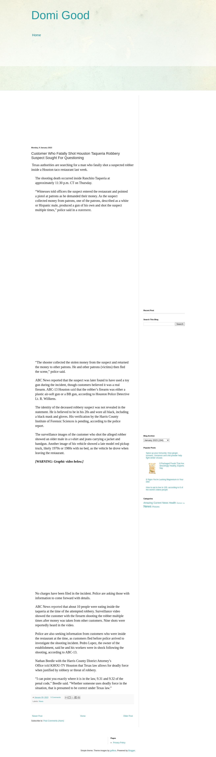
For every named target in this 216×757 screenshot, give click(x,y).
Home (36, 35)
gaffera (113, 750)
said (73, 389)
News (41, 701)
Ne (184, 503)
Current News (160, 502)
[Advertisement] (108, 67)
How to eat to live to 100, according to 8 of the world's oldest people (164, 488)
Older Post (128, 716)
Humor (179, 503)
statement (84, 210)
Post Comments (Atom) (53, 721)
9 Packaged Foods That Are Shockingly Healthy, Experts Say (171, 465)
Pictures (155, 507)
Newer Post (37, 716)
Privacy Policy (119, 742)
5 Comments (56, 697)
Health (172, 502)
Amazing (148, 502)
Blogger (131, 750)
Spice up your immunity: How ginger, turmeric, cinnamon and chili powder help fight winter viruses (164, 455)
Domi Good (60, 15)
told (47, 665)
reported (56, 606)
